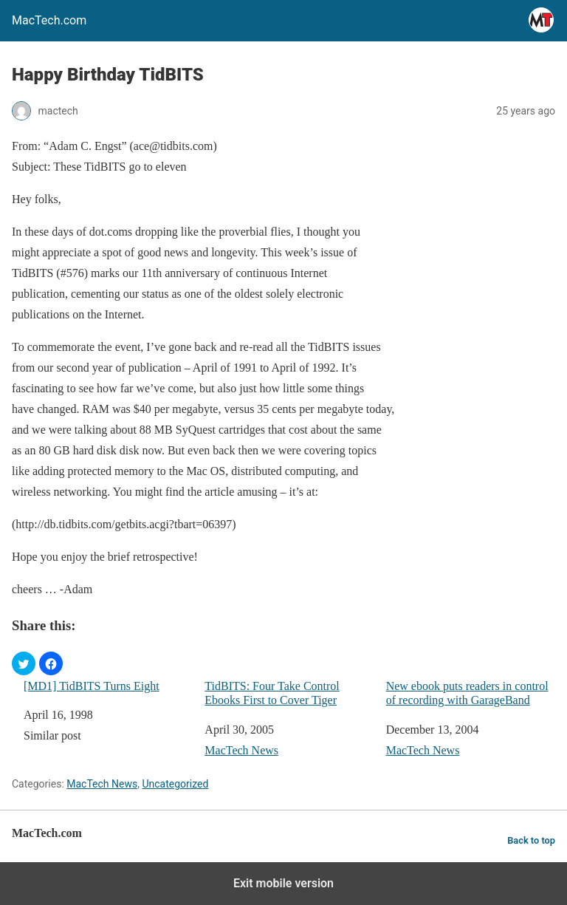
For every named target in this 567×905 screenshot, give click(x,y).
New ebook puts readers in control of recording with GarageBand (467, 693)
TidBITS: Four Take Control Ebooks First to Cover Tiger (272, 693)
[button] (23, 663)
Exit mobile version (283, 883)
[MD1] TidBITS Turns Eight (91, 686)
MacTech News (241, 750)
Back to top (531, 840)
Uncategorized (175, 784)
